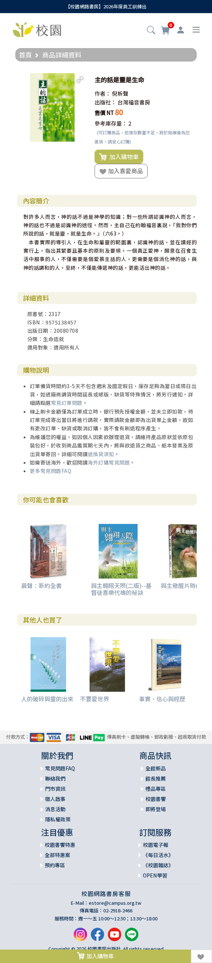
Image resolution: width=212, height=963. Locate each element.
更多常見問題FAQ (51, 470)
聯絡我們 (55, 778)
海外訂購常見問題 (109, 462)
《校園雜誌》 (158, 865)
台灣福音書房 (133, 102)
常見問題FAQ (60, 768)
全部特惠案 (57, 855)
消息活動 (55, 809)
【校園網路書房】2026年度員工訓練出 (106, 6)
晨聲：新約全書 (41, 585)
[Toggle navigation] (196, 29)
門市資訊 (55, 788)
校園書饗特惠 (60, 844)
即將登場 (155, 809)
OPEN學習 (155, 875)
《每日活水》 (158, 855)
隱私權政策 (58, 819)
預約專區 (55, 865)
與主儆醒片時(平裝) (186, 585)
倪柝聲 (120, 93)
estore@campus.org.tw (115, 902)
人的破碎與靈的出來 (47, 698)
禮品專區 (155, 788)
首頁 (25, 54)
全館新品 (155, 768)
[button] (151, 30)
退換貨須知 (101, 454)
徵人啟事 (55, 798)
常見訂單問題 (67, 402)
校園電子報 (155, 844)
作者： (103, 93)
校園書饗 (155, 798)
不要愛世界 (94, 698)
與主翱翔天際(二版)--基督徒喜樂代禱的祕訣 (121, 589)
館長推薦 (155, 778)
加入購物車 (119, 157)
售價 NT (104, 113)
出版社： (105, 102)
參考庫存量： (111, 123)
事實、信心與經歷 (162, 698)
